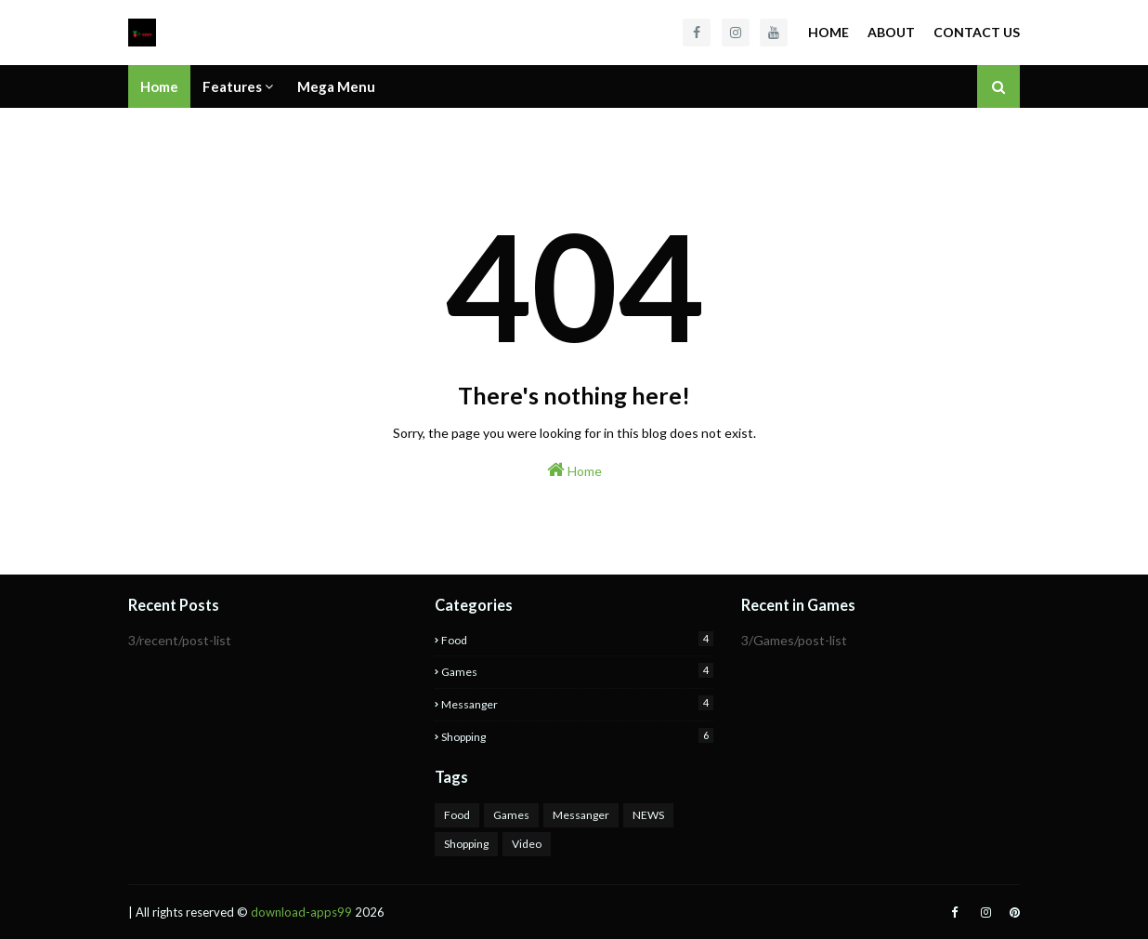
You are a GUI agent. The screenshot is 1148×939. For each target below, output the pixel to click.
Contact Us (976, 32)
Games (577, 671)
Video (526, 844)
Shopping (577, 736)
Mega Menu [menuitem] (336, 86)
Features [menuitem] (232, 86)
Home (828, 32)
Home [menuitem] (159, 86)
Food (577, 639)
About (891, 32)
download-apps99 (301, 912)
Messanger (577, 703)
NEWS (648, 815)
